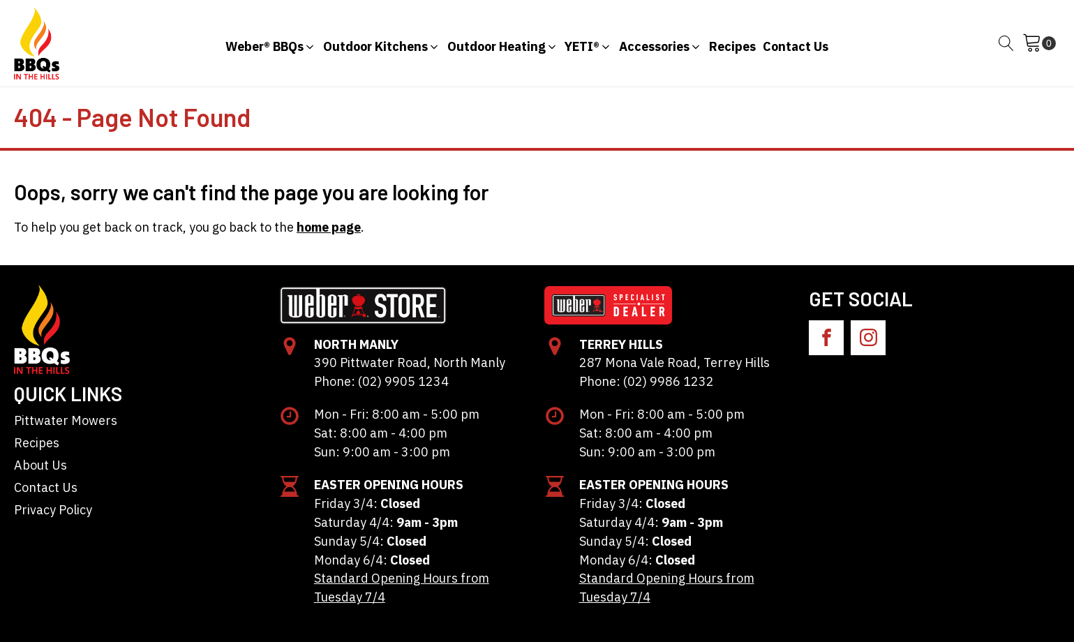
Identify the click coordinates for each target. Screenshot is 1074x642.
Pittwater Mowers (65, 420)
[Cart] (1039, 43)
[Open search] (1006, 43)
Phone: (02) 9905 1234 (381, 381)
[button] (271, 44)
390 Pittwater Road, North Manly (409, 362)
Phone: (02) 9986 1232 (646, 381)
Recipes (36, 443)
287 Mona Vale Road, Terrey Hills (674, 362)
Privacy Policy (53, 510)
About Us (40, 465)
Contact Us (45, 487)
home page (329, 227)
